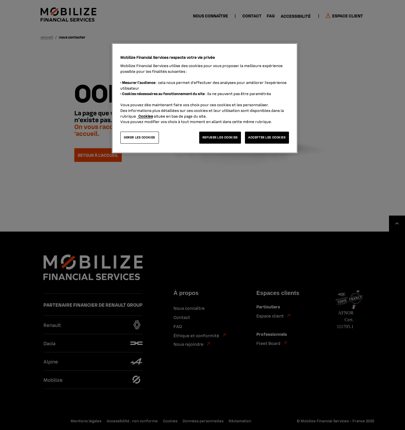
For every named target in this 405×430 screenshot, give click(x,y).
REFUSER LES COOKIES (220, 137)
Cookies (145, 116)
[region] (205, 98)
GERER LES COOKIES (139, 137)
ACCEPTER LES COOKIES (267, 137)
